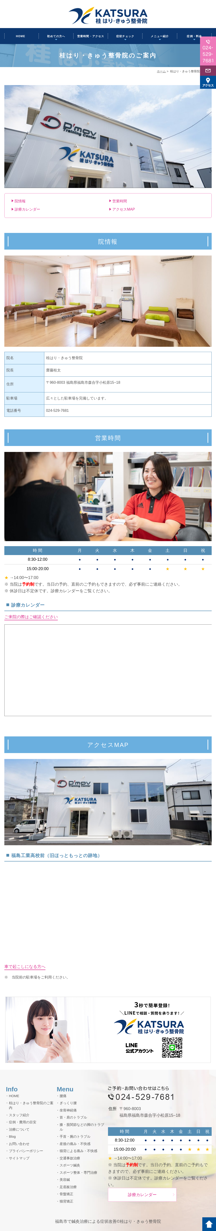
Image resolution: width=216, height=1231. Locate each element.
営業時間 (119, 201)
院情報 (20, 201)
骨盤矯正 (66, 1194)
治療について (19, 1129)
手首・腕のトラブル (75, 1136)
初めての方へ (56, 36)
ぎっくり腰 (68, 1103)
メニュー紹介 (160, 36)
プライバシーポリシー (26, 1151)
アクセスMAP (123, 209)
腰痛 (63, 1096)
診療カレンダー (27, 209)
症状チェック (125, 36)
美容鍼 (65, 1179)
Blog (12, 1136)
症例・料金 (194, 36)
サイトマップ (19, 1158)
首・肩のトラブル (73, 1117)
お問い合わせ (19, 1144)
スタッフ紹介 (19, 1115)
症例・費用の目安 (22, 1122)
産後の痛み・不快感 (75, 1144)
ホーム (161, 71)
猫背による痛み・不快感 (78, 1151)
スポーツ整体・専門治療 (78, 1172)
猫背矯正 (66, 1201)
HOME (20, 36)
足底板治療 (68, 1187)
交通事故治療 (70, 1158)
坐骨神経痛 (68, 1110)
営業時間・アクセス (90, 36)
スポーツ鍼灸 (70, 1165)
